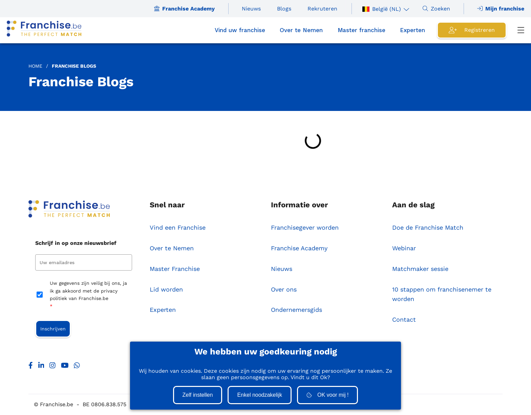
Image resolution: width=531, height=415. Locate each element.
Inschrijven (53, 328)
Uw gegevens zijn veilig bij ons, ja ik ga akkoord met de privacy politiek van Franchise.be (88, 295)
